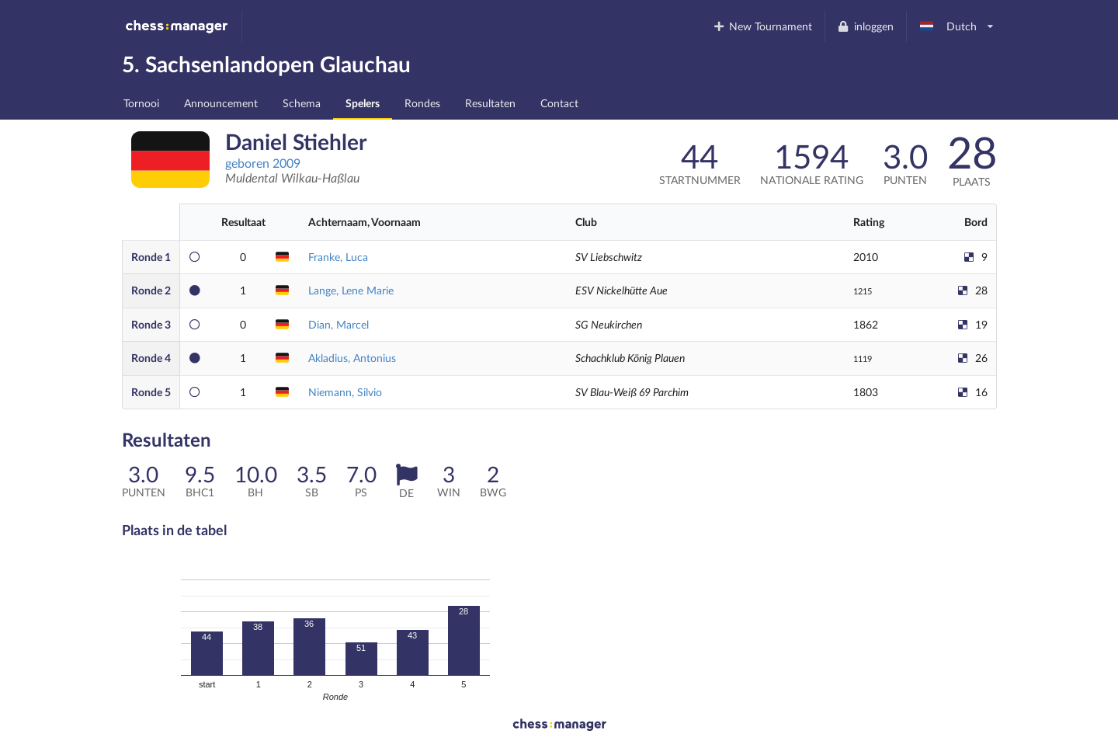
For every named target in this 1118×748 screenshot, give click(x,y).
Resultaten (490, 103)
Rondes (422, 103)
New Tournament (762, 26)
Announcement (221, 103)
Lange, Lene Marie (351, 290)
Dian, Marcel (338, 324)
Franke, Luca (338, 256)
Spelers (362, 103)
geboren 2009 (262, 162)
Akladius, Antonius (352, 357)
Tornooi (141, 103)
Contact (559, 103)
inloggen (865, 26)
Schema (302, 103)
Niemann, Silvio (345, 391)
